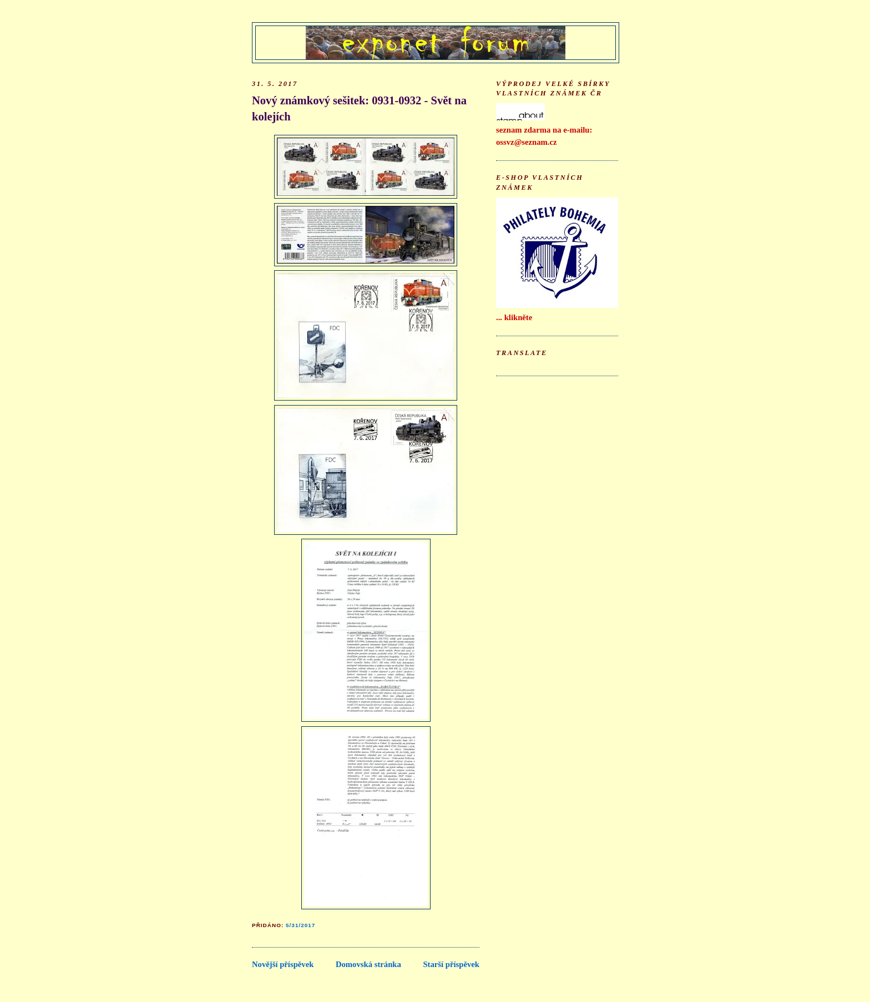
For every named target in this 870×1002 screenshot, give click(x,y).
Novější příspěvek (282, 964)
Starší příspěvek (451, 964)
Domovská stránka (368, 964)
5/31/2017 (300, 925)
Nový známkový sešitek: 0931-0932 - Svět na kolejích (359, 108)
